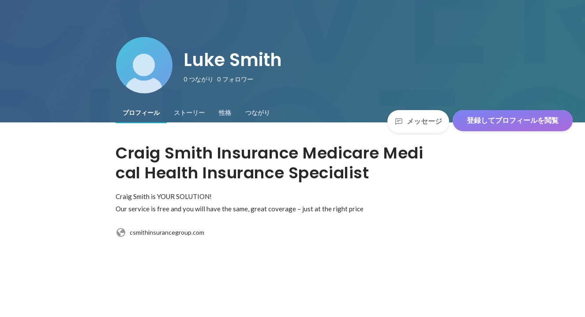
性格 (225, 112)
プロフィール (141, 112)
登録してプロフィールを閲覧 (513, 120)
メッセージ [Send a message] (418, 121)
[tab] (141, 112)
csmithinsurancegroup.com (160, 232)
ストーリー (189, 112)
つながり (257, 112)
